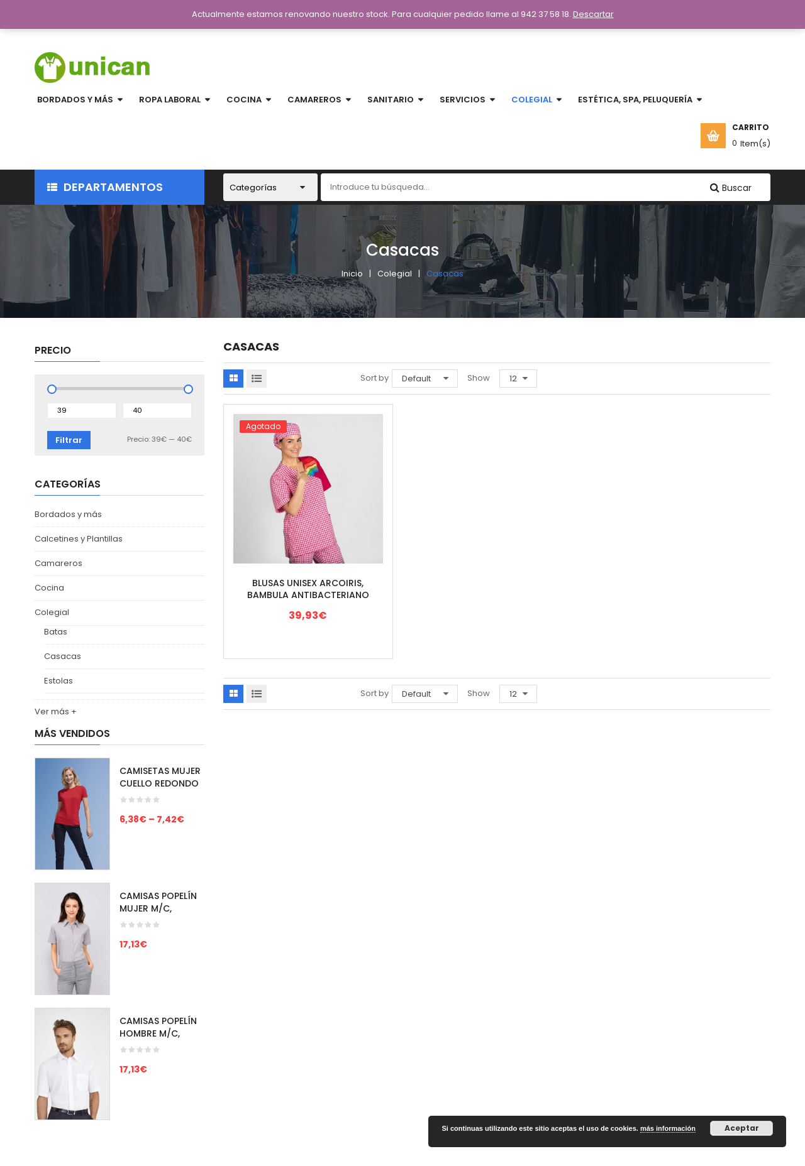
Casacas (62, 656)
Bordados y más (68, 514)
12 (513, 378)
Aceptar (741, 1128)
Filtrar (68, 440)
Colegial (394, 274)
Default (416, 378)
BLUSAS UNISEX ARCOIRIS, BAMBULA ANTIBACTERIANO (308, 589)
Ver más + (56, 711)
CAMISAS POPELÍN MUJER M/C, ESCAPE (158, 908)
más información (668, 1128)
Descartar (593, 14)
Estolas (58, 681)
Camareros (58, 563)
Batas (55, 632)
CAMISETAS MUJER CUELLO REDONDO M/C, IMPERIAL (160, 783)
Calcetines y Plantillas (79, 539)
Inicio (352, 274)
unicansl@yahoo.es (695, 1022)
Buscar (735, 188)
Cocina (49, 588)
